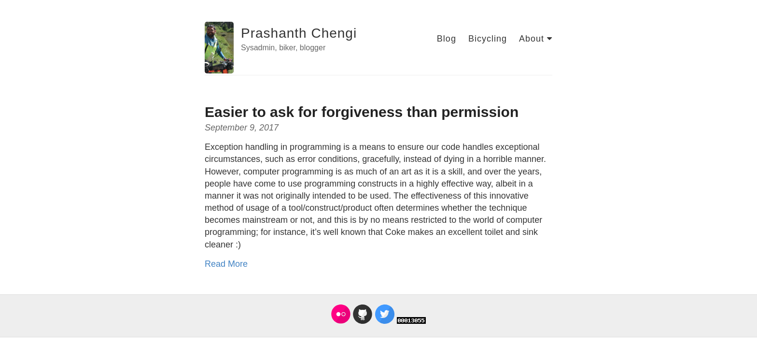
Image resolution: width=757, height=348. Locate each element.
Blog (446, 39)
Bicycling (487, 39)
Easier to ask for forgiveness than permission (362, 112)
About (535, 39)
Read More (226, 264)
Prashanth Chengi (299, 33)
